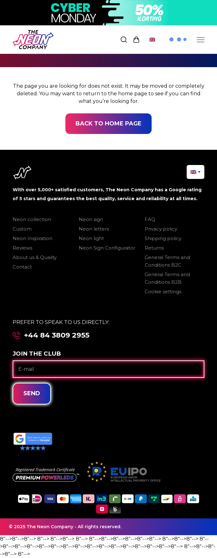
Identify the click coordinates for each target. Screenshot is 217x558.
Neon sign (91, 219)
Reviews (22, 248)
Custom (22, 229)
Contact (22, 267)
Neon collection (32, 219)
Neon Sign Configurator (107, 248)
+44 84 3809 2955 (56, 335)
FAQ (150, 219)
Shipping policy (163, 238)
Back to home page (108, 123)
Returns (154, 248)
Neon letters (94, 229)
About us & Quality (35, 257)
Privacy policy (161, 229)
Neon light (91, 238)
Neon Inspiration (32, 238)
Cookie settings (163, 292)
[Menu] (200, 39)
